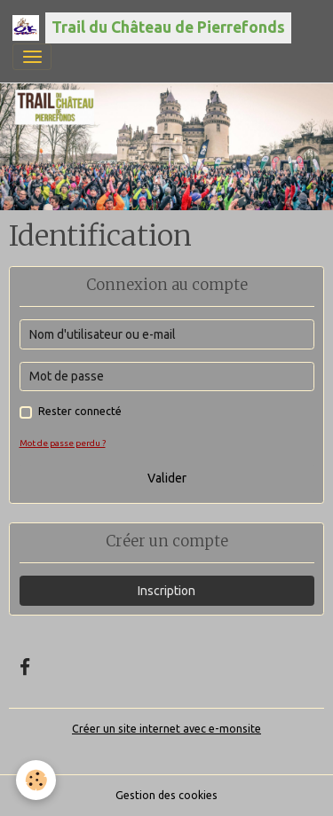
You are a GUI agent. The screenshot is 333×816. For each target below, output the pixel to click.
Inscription (166, 591)
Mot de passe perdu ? (63, 443)
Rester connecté (80, 411)
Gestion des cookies (166, 795)
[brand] (151, 27)
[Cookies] (36, 780)
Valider (166, 478)
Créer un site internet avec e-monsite (166, 728)
